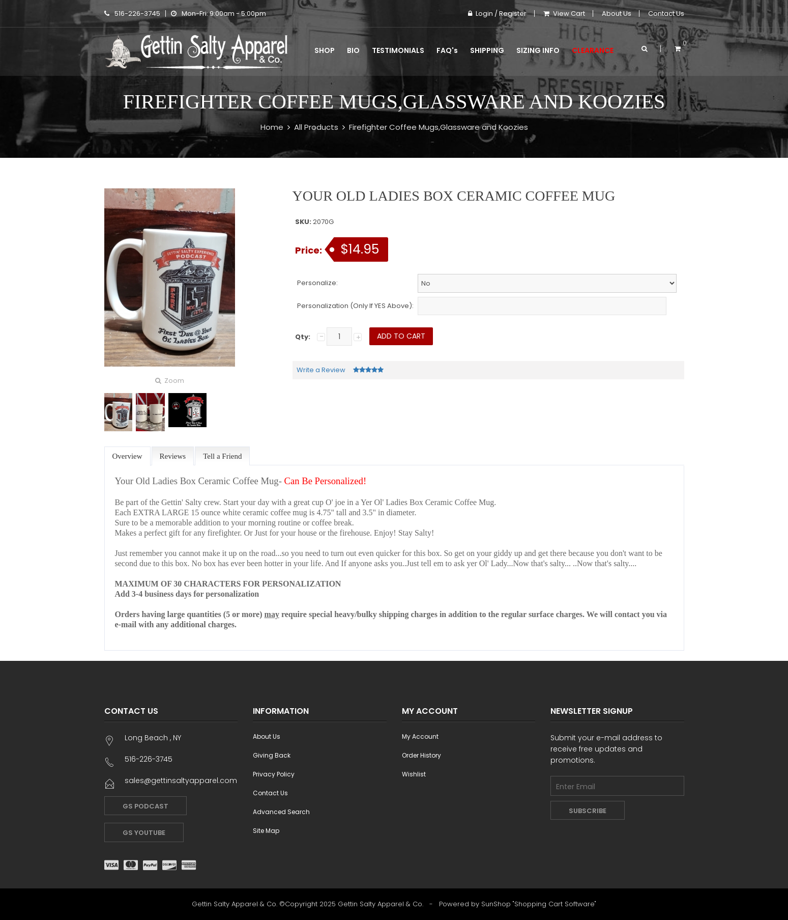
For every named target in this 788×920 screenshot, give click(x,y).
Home (271, 127)
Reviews (173, 456)
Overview (127, 456)
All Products (316, 127)
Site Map (266, 830)
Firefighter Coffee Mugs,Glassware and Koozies (438, 127)
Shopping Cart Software (554, 904)
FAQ (447, 50)
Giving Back (271, 755)
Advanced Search (281, 811)
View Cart (564, 13)
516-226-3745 (132, 13)
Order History (421, 755)
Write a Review (321, 370)
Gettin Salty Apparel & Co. (380, 904)
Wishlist (414, 774)
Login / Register (497, 13)
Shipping (487, 50)
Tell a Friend (222, 456)
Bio (353, 50)
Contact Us (666, 13)
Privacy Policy (274, 774)
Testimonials (398, 50)
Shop (324, 50)
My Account (420, 736)
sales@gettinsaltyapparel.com (181, 780)
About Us (616, 13)
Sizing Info (538, 50)
